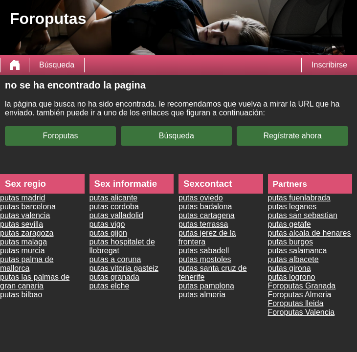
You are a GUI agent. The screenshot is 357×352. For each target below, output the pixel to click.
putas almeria (201, 294)
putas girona (289, 268)
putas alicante (113, 198)
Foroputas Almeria (300, 294)
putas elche (109, 286)
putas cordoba (114, 206)
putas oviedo (200, 198)
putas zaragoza (26, 233)
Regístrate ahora (292, 136)
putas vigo (107, 224)
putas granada (114, 277)
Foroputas (60, 136)
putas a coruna (115, 259)
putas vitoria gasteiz (123, 268)
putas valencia (25, 215)
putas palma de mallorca (26, 263)
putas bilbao (21, 294)
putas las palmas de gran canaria (34, 281)
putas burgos (290, 242)
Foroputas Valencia (301, 312)
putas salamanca (297, 250)
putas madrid (22, 198)
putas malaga (23, 242)
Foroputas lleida (296, 303)
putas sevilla (21, 224)
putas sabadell (203, 250)
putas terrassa (203, 224)
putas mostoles (204, 259)
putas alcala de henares (309, 233)
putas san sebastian (302, 215)
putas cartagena (206, 215)
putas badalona (205, 206)
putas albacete (293, 259)
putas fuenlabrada (299, 198)
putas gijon (108, 233)
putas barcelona (28, 206)
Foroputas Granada (302, 286)
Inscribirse (329, 65)
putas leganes (292, 206)
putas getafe (289, 224)
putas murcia (22, 250)
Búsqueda (56, 65)
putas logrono (291, 277)
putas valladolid (116, 215)
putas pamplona (206, 286)
